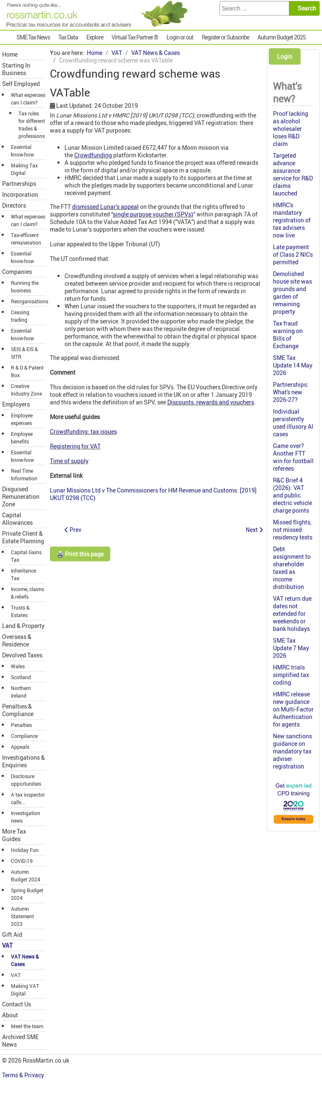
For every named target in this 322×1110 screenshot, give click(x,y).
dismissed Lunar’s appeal (105, 207)
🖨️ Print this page (80, 554)
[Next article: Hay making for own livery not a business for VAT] (254, 530)
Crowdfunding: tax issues (83, 431)
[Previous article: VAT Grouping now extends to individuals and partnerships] (73, 530)
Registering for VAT (75, 446)
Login (284, 56)
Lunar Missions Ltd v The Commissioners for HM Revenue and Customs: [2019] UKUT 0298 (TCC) (153, 494)
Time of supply (69, 461)
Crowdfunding (93, 155)
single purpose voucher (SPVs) (153, 214)
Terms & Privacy (23, 1075)
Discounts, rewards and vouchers (210, 402)
